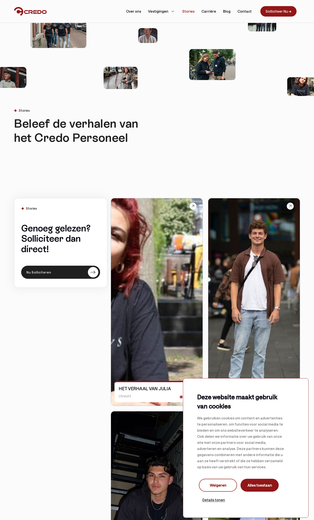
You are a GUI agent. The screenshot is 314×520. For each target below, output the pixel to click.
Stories (188, 11)
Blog (226, 11)
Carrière (208, 11)
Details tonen (213, 500)
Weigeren (218, 485)
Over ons (133, 11)
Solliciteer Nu (278, 11)
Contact (244, 11)
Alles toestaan (259, 485)
